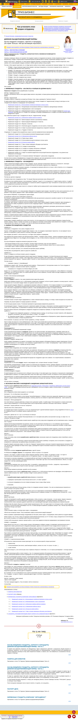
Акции (71, 4)
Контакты (65, 4)
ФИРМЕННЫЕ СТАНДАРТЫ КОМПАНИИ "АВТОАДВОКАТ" (22, 596)
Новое (7, 4)
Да (9, 717)
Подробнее (14, 717)
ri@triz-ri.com (63, 1)
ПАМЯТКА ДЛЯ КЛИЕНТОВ (15, 591)
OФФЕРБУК (68, 6)
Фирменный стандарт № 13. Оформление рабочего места (26, 606)
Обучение (44, 4)
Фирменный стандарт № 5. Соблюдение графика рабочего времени (28, 604)
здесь (71, 409)
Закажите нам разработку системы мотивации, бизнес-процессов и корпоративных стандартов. (30, 47)
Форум (17, 4)
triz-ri (55, 1)
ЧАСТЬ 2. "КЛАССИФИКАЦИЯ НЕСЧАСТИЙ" (15, 52)
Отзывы (51, 4)
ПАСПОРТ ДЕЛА (12, 594)
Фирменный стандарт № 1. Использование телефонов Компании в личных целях (32, 599)
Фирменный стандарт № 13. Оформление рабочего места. (22, 136)
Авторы (22, 4)
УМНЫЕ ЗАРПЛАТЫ (7, 6)
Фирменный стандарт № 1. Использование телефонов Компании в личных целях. (28, 104)
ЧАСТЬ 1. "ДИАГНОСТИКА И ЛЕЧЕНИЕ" (14, 50)
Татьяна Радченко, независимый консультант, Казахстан (68, 50)
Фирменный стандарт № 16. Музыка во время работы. (21, 142)
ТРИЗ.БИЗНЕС (17, 6)
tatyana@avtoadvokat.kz (67, 622)
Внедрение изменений (15, 21)
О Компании (57, 4)
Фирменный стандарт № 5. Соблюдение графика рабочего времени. (25, 117)
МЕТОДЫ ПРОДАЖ (43, 6)
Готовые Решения (36, 4)
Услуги (27, 4)
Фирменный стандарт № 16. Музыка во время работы (25, 609)
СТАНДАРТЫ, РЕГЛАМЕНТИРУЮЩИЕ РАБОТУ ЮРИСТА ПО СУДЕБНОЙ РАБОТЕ (28, 613)
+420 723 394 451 (35, 1)
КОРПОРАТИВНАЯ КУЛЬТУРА (29, 6)
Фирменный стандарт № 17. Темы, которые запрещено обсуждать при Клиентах (32, 611)
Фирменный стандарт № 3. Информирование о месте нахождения (28, 601)
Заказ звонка (24, 1)
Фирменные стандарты (63, 21)
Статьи (12, 4)
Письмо (70, 52)
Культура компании (39, 21)
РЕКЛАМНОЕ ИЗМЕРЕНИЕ (56, 6)
